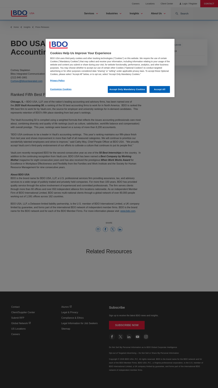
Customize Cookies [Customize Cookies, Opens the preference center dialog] (61, 89)
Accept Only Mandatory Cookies (127, 89)
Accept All (159, 89)
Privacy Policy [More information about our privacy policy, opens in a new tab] (57, 80)
